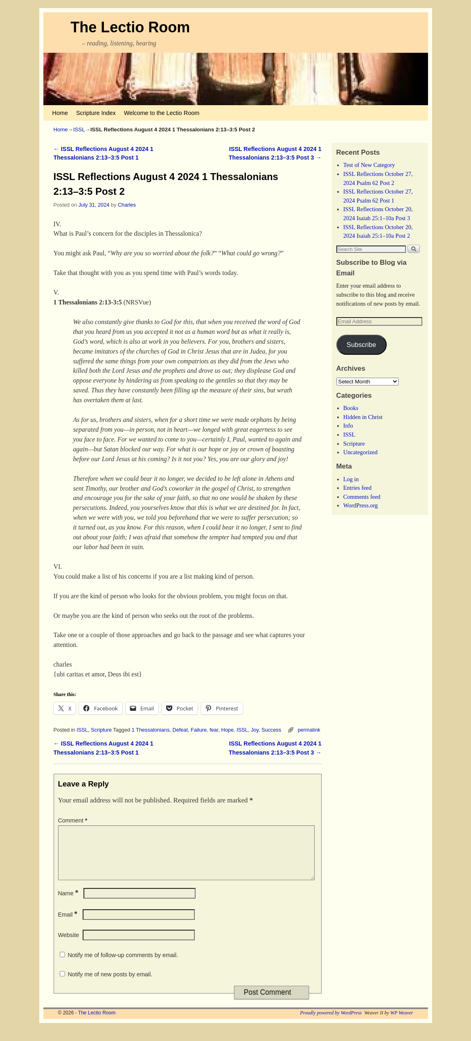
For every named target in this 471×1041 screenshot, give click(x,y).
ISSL (79, 129)
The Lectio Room (130, 27)
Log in (351, 479)
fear (214, 730)
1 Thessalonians (151, 730)
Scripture (101, 730)
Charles (127, 205)
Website (68, 945)
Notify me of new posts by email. (110, 984)
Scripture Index (96, 113)
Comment (73, 820)
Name (69, 903)
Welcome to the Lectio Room (162, 113)
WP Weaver (401, 1022)
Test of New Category (369, 165)
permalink (308, 730)
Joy (255, 730)
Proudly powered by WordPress (331, 1022)
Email (68, 924)
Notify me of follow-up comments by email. (123, 965)
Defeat (180, 730)
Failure (199, 730)
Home (60, 113)
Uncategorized (360, 452)
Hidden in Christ (363, 417)
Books (350, 408)
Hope (227, 730)
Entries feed (357, 487)
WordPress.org (360, 505)
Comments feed (362, 496)
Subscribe (361, 344)
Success (271, 730)
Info (348, 425)
